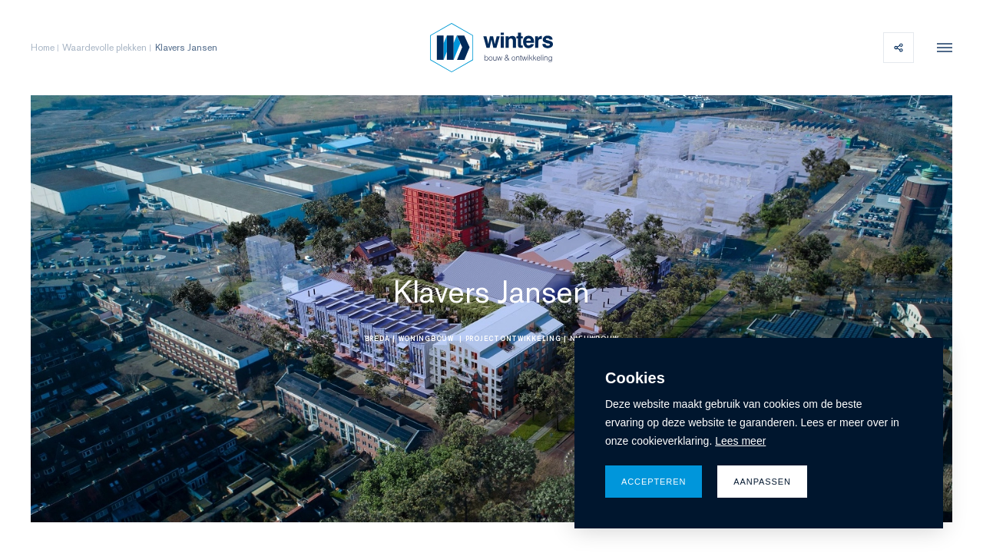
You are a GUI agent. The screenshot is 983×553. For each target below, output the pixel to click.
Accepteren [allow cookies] (653, 481)
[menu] (940, 47)
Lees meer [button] (740, 441)
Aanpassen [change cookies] (762, 481)
